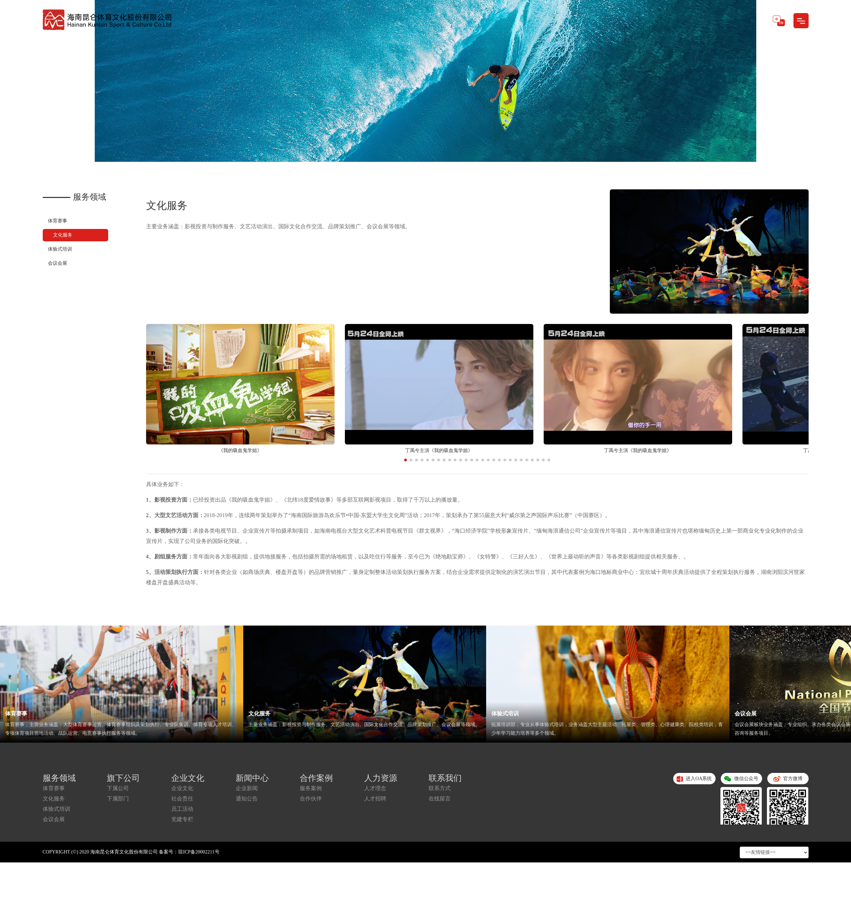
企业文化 (187, 778)
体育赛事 (57, 220)
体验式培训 (60, 249)
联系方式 (440, 788)
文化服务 (62, 235)
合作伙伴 (311, 798)
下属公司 (118, 788)
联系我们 (445, 778)
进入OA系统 (694, 779)
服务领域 (59, 778)
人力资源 (380, 778)
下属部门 (118, 798)
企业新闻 (247, 788)
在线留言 (440, 798)
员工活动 (182, 809)
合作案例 (316, 778)
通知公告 (247, 798)
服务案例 (311, 788)
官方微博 (787, 780)
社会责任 (182, 798)
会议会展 (57, 263)
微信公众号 (741, 780)
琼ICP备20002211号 (198, 852)
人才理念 (375, 788)
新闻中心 (252, 778)
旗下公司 (123, 778)
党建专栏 (182, 819)
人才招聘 (375, 798)
